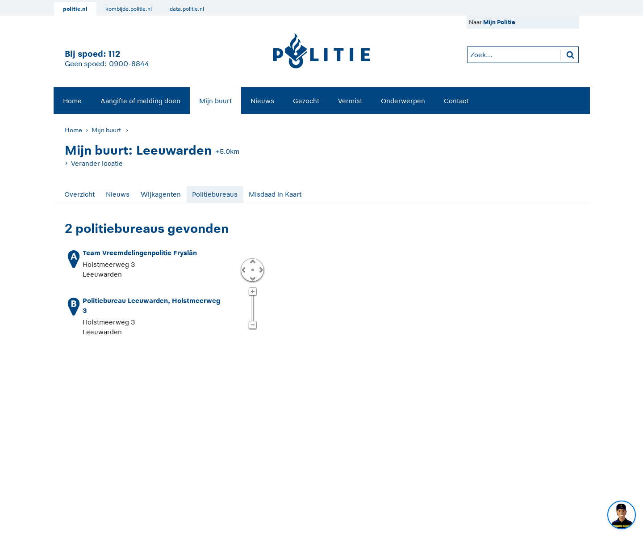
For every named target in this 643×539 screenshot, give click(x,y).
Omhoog (252, 261)
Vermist (350, 101)
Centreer (252, 269)
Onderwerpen (403, 101)
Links (243, 269)
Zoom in (252, 291)
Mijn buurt (215, 101)
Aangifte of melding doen (140, 101)
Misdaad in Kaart (275, 194)
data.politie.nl (187, 9)
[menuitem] (72, 100)
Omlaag (252, 278)
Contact (456, 101)
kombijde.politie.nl (128, 9)
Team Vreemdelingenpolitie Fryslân (140, 252)
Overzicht (79, 194)
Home (72, 101)
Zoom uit (252, 325)
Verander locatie (97, 163)
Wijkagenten (161, 194)
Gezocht (306, 101)
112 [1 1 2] (114, 53)
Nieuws (262, 101)
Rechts (260, 269)
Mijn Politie (499, 22)
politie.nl (75, 9)
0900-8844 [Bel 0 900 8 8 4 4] (129, 63)
